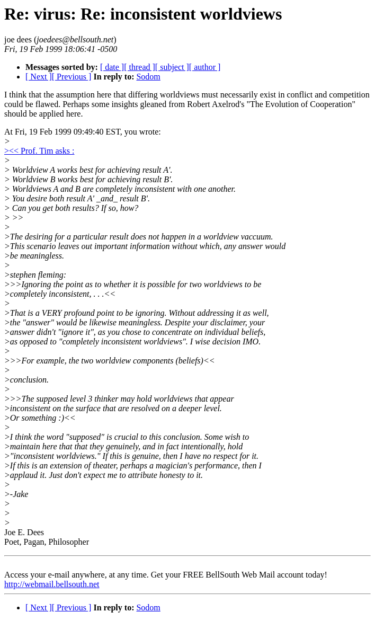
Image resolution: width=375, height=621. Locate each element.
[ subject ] (172, 67)
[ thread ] (139, 67)
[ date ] (112, 67)
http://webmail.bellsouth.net (52, 584)
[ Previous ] (72, 76)
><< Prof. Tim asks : (39, 150)
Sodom (148, 76)
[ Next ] (38, 76)
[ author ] (205, 67)
